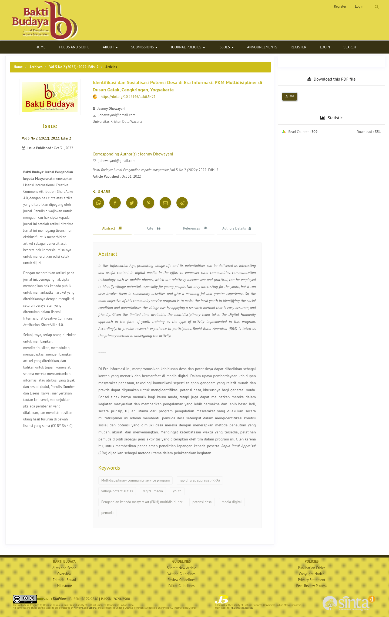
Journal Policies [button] (188, 47)
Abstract (112, 228)
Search (349, 47)
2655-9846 (90, 598)
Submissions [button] (144, 47)
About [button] (110, 47)
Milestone (64, 585)
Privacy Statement (311, 580)
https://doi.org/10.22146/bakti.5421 (128, 96)
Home (40, 47)
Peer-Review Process (311, 585)
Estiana (92, 607)
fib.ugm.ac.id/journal (242, 607)
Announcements (262, 47)
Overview (64, 574)
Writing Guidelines (181, 574)
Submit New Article (181, 568)
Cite (153, 228)
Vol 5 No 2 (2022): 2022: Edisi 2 (73, 67)
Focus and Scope (74, 47)
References (195, 228)
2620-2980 (121, 598)
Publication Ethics (311, 568)
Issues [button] (226, 47)
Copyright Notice (311, 574)
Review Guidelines (182, 580)
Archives (35, 67)
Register (340, 6)
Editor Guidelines (182, 585)
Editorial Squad (64, 580)
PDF (289, 96)
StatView (51, 598)
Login (359, 6)
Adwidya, (78, 607)
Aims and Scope (64, 568)
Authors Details (236, 228)
